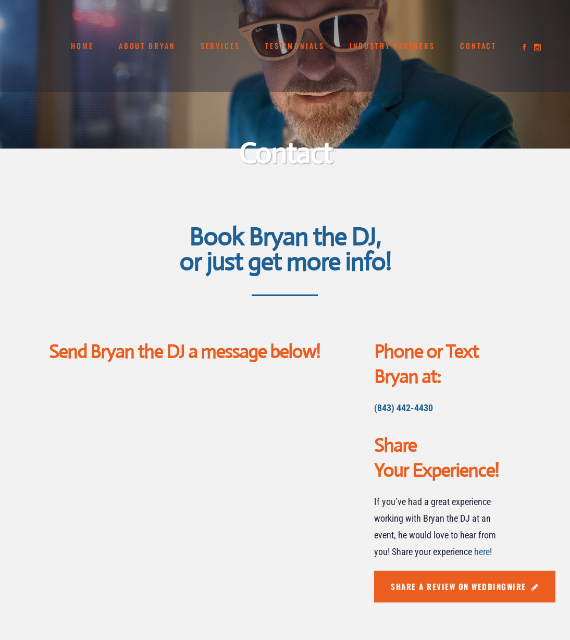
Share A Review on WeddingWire (465, 586)
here (482, 551)
